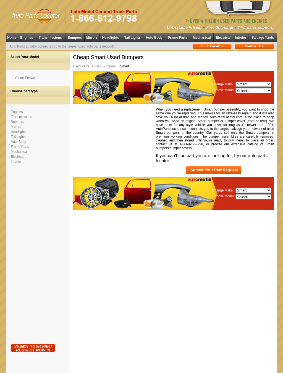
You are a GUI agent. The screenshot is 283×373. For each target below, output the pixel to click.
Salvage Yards (262, 36)
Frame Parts (177, 36)
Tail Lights (132, 36)
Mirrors (92, 36)
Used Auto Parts (130, 364)
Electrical (223, 36)
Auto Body (154, 36)
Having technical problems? (142, 370)
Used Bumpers (105, 63)
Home (11, 36)
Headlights (110, 36)
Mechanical (202, 36)
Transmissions (50, 36)
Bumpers (75, 36)
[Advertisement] (33, 250)
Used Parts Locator (166, 367)
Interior (240, 36)
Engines (26, 36)
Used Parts (81, 63)
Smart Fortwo (25, 75)
